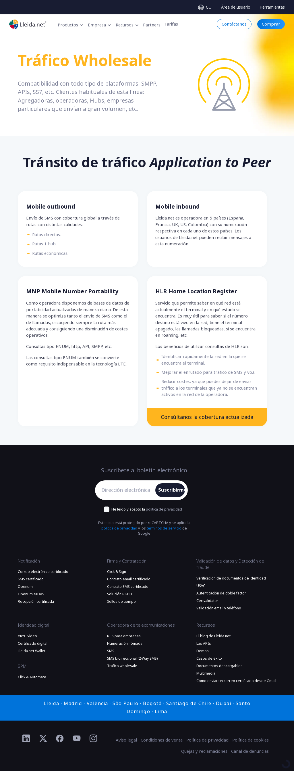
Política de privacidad (207, 741)
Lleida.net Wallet (31, 651)
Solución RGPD (119, 595)
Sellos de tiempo (121, 602)
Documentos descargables (219, 666)
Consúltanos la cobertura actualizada (207, 417)
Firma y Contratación (126, 562)
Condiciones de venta (162, 741)
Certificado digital (32, 644)
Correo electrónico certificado (43, 572)
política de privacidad (164, 510)
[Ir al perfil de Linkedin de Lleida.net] (26, 739)
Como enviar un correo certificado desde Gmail (236, 681)
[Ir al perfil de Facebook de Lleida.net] (59, 739)
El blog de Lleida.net (213, 637)
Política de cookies (250, 741)
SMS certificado (31, 580)
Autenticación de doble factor (221, 593)
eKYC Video (27, 637)
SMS (110, 651)
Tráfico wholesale (122, 666)
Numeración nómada (124, 644)
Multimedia (205, 674)
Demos (202, 651)
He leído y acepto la (146, 510)
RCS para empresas (124, 637)
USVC (200, 586)
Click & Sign (116, 572)
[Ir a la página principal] (28, 24)
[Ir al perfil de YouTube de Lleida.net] (76, 739)
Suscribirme (171, 490)
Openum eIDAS (31, 595)
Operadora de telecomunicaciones (141, 626)
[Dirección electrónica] (127, 491)
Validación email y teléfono (218, 608)
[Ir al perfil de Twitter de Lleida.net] (43, 739)
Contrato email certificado (128, 580)
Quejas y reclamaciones (204, 752)
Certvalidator (207, 601)
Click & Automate (32, 677)
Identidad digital (33, 626)
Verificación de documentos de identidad (231, 579)
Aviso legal (126, 741)
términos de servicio (164, 529)
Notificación (29, 562)
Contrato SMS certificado (127, 587)
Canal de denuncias (250, 752)
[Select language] (205, 7)
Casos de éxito (209, 659)
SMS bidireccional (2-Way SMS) (132, 659)
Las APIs (203, 644)
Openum (25, 587)
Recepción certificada (36, 602)
